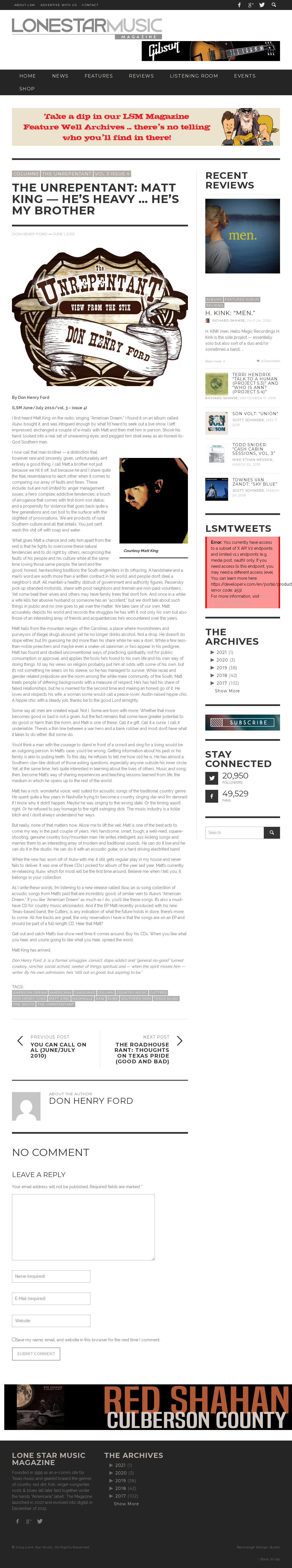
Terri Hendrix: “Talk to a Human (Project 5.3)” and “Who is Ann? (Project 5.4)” (255, 383)
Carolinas (84, 993)
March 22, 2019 (246, 464)
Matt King (59, 999)
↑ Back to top (269, 1559)
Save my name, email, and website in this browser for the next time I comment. (88, 1340)
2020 (222, 660)
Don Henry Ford (30, 234)
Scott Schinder (248, 420)
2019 (222, 667)
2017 (222, 683)
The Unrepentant (67, 174)
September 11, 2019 (258, 398)
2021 (222, 652)
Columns (26, 174)
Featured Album (242, 299)
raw (100, 999)
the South (24, 1004)
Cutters (158, 993)
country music (132, 993)
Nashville (82, 999)
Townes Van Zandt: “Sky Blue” (255, 482)
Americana (61, 993)
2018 (222, 675)
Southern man (136, 999)
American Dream (30, 993)
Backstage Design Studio (258, 1547)
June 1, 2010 (64, 234)
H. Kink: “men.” (230, 313)
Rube (113, 999)
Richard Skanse (228, 320)
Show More (227, 690)
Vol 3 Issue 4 (112, 174)
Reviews (214, 305)
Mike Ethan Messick (252, 460)
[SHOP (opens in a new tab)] (27, 88)
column (106, 993)
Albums (214, 299)
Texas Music (166, 999)
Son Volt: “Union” (255, 413)
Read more (215, 361)
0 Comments (268, 361)
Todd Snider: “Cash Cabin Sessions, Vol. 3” (253, 449)
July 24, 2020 (259, 320)
